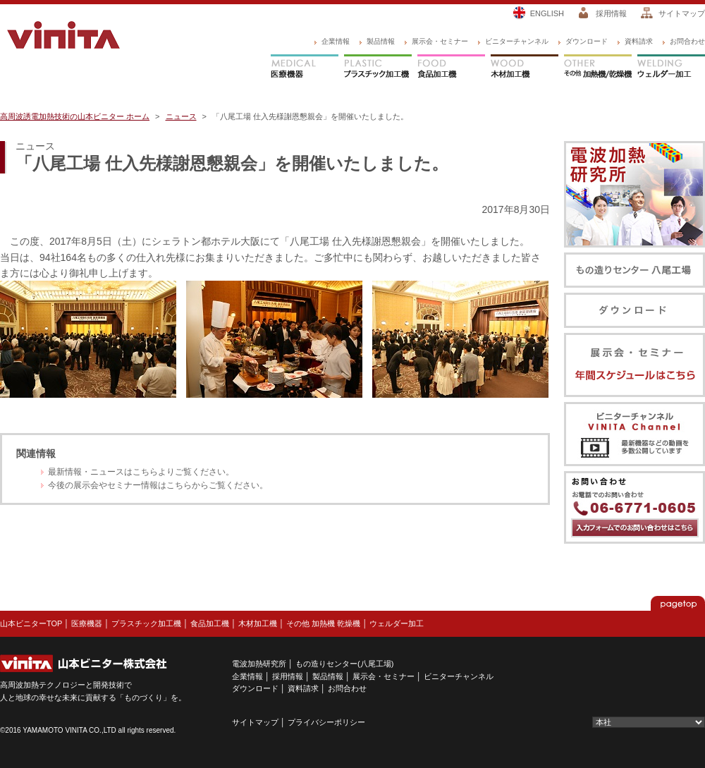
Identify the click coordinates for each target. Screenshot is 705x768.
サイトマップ (681, 13)
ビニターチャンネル (516, 41)
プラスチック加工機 (378, 67)
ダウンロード (586, 41)
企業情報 (335, 41)
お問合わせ (687, 41)
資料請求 (639, 41)
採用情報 (611, 13)
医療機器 (304, 67)
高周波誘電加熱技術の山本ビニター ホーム (74, 116)
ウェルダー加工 (671, 67)
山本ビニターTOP (31, 623)
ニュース (181, 116)
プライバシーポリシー (326, 722)
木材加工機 (524, 67)
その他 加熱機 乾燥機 (323, 623)
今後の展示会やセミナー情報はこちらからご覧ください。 (158, 485)
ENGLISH (547, 13)
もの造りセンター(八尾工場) (344, 663)
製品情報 (381, 41)
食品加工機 (451, 67)
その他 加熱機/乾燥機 (598, 67)
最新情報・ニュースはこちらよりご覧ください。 (141, 472)
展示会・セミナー (440, 41)
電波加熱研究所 (259, 663)
